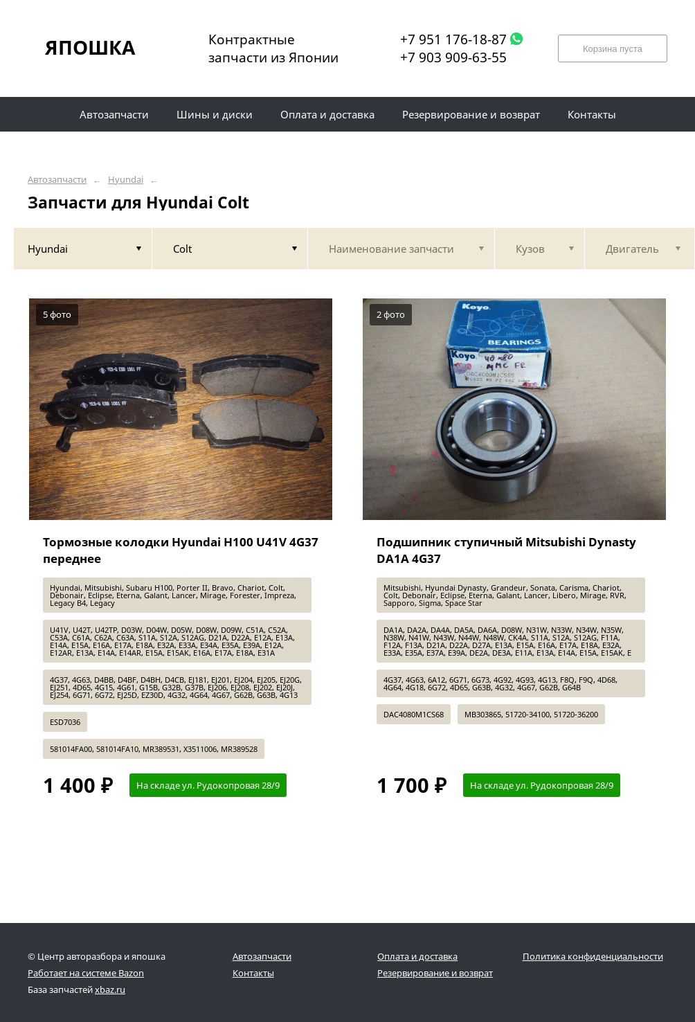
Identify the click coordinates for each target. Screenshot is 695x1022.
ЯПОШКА (90, 47)
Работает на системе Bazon (86, 973)
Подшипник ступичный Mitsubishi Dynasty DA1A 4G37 (506, 550)
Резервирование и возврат (435, 973)
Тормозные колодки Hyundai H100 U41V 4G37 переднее (180, 550)
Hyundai (125, 179)
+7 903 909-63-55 (453, 57)
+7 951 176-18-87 (453, 39)
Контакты (253, 973)
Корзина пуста (612, 49)
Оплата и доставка (417, 956)
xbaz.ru (110, 989)
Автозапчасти (57, 179)
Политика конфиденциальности (593, 956)
